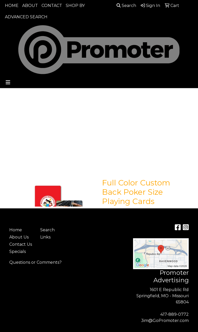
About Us (19, 237)
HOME (12, 5)
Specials (17, 251)
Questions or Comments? (35, 262)
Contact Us (20, 244)
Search (126, 5)
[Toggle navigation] (8, 82)
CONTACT (52, 5)
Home (15, 229)
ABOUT (30, 5)
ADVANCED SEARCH (26, 16)
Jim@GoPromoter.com (165, 320)
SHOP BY (75, 5)
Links (45, 237)
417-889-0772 (174, 314)
